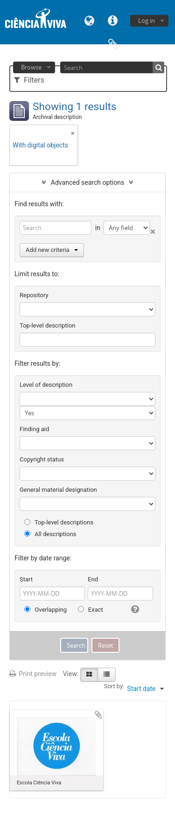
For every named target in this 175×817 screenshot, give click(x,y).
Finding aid (34, 429)
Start (26, 579)
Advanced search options (87, 182)
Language (89, 20)
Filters (29, 80)
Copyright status (42, 459)
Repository (34, 295)
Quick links (113, 20)
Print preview (32, 673)
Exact (90, 609)
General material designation (58, 489)
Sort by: (114, 686)
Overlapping (45, 609)
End (93, 579)
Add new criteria (52, 249)
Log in (146, 20)
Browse (31, 67)
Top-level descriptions (58, 522)
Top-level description (48, 325)
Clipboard (113, 43)
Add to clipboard (98, 714)
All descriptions (50, 534)
